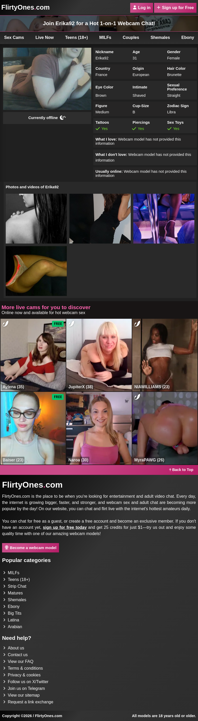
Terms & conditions (23, 668)
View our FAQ (18, 661)
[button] (36, 219)
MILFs (105, 37)
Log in (141, 7)
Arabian (12, 627)
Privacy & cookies (22, 675)
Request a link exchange (28, 702)
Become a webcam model (30, 547)
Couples (131, 37)
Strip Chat (14, 586)
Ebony (11, 606)
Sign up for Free (175, 7)
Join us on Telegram (24, 688)
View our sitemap (21, 695)
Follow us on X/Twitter (26, 682)
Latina (11, 620)
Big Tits (12, 613)
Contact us (15, 655)
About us (13, 648)
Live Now (45, 37)
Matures (13, 593)
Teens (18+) (76, 37)
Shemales (160, 37)
